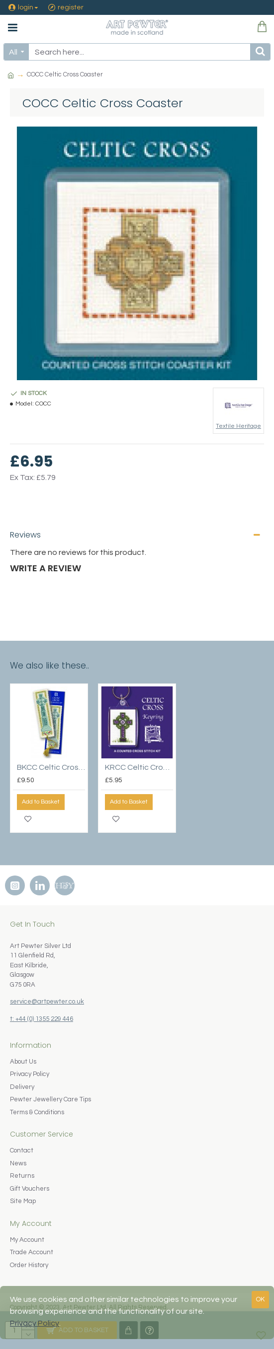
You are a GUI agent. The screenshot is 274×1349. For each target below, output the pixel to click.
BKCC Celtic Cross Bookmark (51, 767)
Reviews (25, 534)
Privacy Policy (34, 1323)
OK (260, 1299)
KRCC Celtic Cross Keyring (139, 767)
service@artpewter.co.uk (47, 1001)
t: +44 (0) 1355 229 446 (41, 1018)
